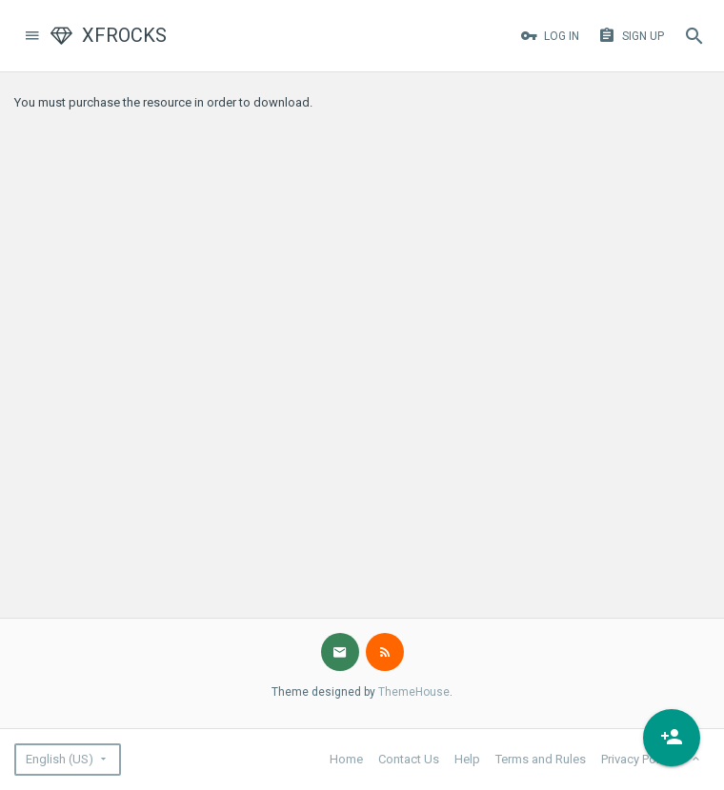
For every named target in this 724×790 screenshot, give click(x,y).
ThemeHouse (414, 692)
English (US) (59, 759)
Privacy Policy (637, 759)
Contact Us (408, 759)
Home (346, 759)
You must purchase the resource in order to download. (163, 102)
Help (467, 759)
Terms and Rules (540, 759)
